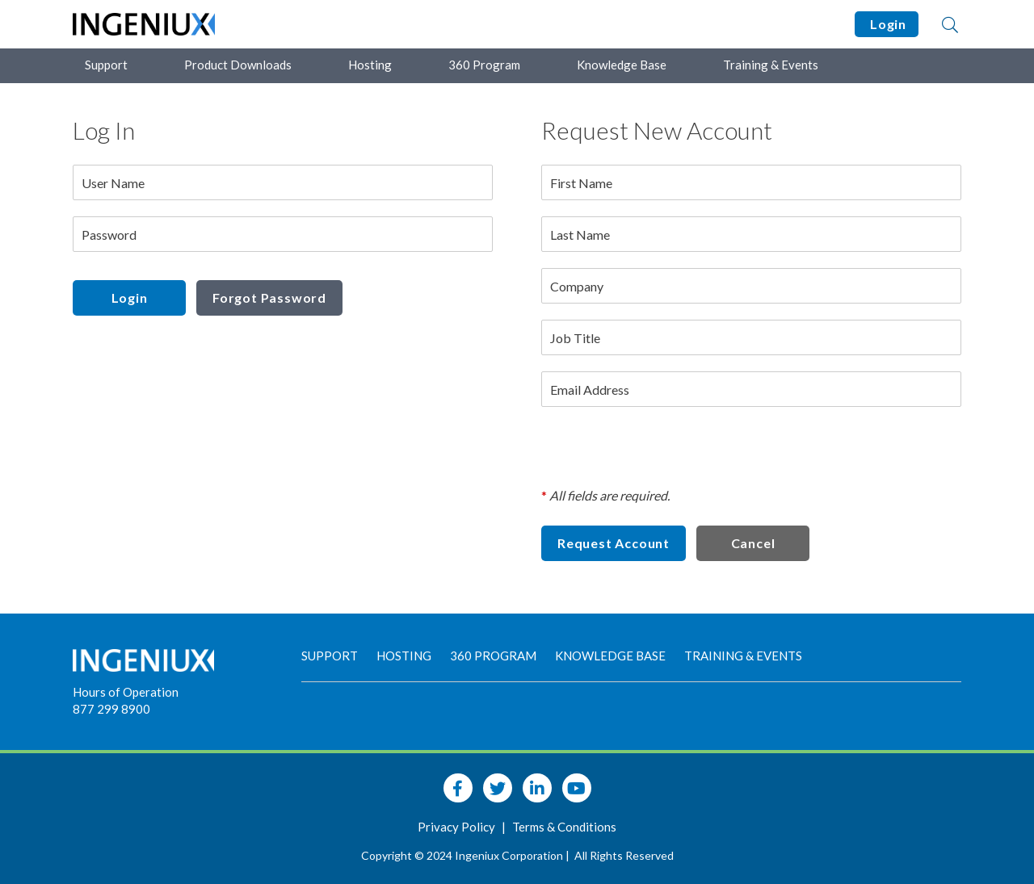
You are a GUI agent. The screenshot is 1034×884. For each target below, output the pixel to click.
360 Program (484, 64)
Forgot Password (269, 297)
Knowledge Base (621, 64)
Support (106, 64)
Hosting (370, 64)
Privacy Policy (458, 826)
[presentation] (664, 454)
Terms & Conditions (564, 826)
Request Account (613, 543)
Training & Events (770, 64)
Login (886, 23)
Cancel (753, 543)
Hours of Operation (126, 692)
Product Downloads (238, 64)
